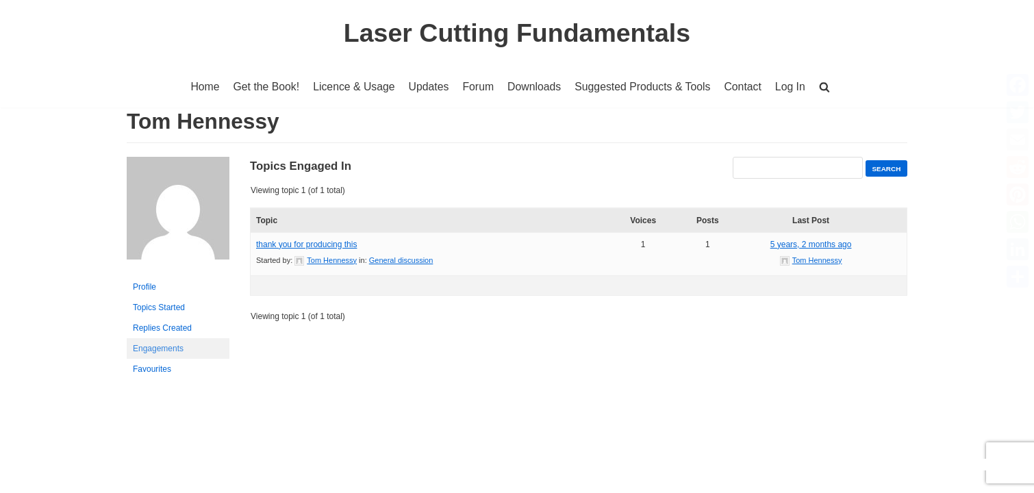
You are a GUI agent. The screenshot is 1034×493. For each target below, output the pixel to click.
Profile (144, 287)
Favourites (152, 370)
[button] (827, 86)
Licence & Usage (352, 86)
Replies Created (162, 328)
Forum (478, 86)
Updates (428, 86)
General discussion (401, 260)
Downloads (534, 86)
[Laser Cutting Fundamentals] (517, 32)
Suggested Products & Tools (644, 86)
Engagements (158, 349)
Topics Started (159, 308)
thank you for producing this (306, 244)
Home (202, 86)
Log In (793, 86)
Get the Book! (263, 86)
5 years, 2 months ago (811, 244)
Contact (745, 86)
